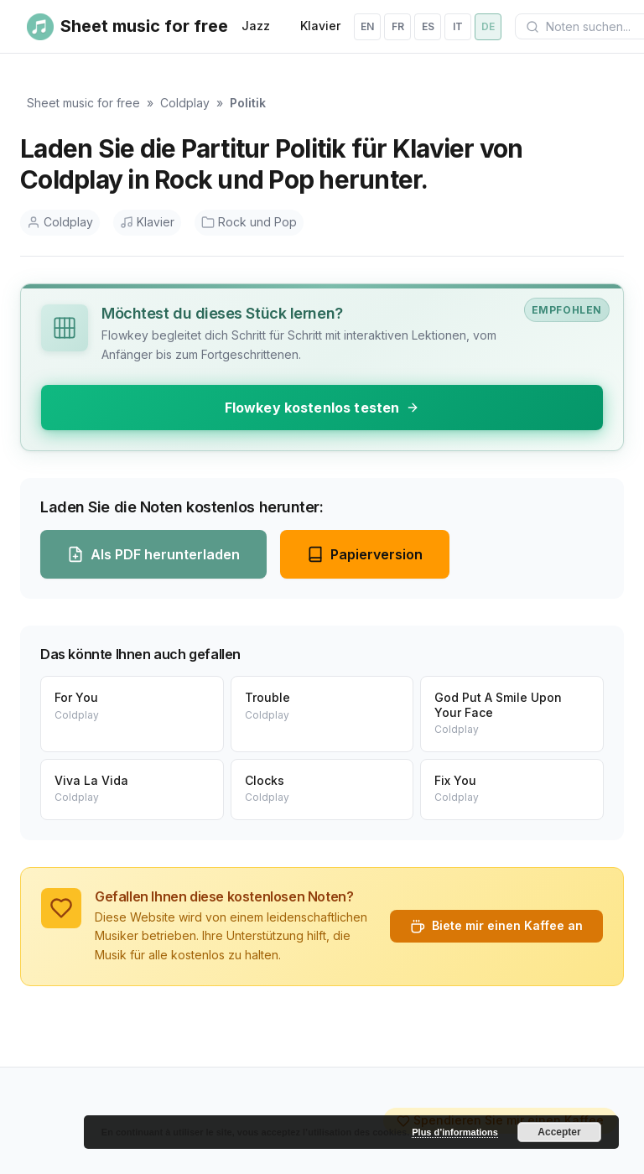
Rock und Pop (249, 222)
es (428, 26)
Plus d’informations (455, 1132)
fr (398, 26)
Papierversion (365, 554)
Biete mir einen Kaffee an (496, 925)
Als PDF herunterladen (153, 554)
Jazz (256, 25)
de (488, 26)
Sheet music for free (83, 103)
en (367, 26)
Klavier (320, 25)
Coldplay (185, 103)
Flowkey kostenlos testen (322, 407)
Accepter (559, 1132)
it (458, 26)
